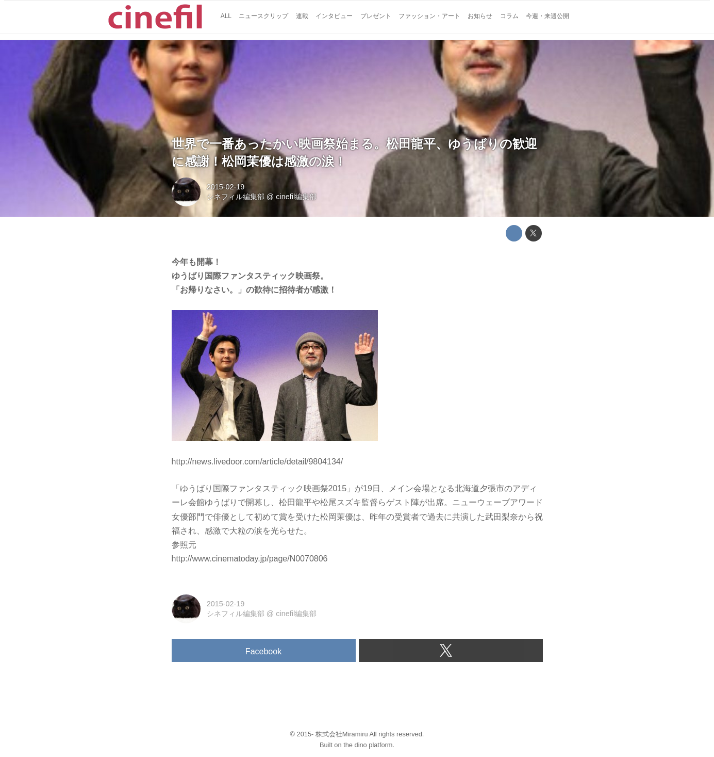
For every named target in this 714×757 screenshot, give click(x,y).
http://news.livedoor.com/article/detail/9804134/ (257, 461)
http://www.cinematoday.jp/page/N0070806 (250, 558)
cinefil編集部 (296, 196)
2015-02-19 (226, 187)
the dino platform (367, 745)
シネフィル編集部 (235, 196)
